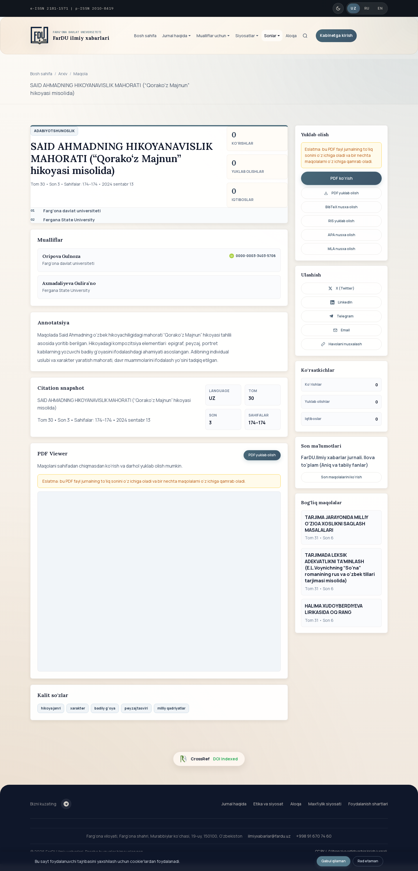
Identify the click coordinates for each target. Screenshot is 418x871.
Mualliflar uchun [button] (211, 35)
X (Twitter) (341, 288)
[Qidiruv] (305, 35)
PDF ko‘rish (341, 178)
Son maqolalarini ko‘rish (341, 477)
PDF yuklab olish (262, 454)
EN (380, 8)
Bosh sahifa (145, 35)
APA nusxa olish (341, 234)
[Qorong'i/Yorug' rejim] (338, 8)
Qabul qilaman (333, 861)
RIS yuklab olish (341, 220)
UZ (353, 8)
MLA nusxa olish (341, 248)
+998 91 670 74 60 (313, 836)
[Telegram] (66, 804)
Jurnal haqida (233, 804)
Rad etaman (368, 861)
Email (341, 330)
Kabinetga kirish (336, 35)
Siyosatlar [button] (245, 35)
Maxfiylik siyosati (324, 804)
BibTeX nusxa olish (341, 206)
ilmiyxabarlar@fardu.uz (269, 836)
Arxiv (62, 73)
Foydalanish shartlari (368, 804)
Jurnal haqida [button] (174, 35)
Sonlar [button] (270, 35)
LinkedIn (341, 302)
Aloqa (291, 35)
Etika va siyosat (268, 804)
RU (367, 8)
